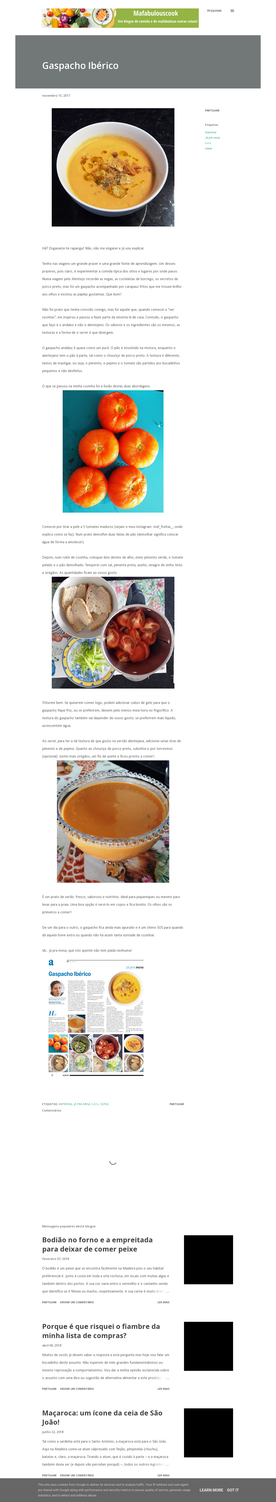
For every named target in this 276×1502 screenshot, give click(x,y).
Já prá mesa (212, 137)
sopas (208, 148)
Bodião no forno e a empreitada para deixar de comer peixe (97, 1244)
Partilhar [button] (212, 110)
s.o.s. (208, 143)
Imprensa (210, 132)
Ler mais (163, 1302)
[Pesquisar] (214, 10)
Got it (233, 1490)
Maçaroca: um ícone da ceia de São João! (102, 1417)
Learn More (211, 1490)
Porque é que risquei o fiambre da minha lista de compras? (101, 1331)
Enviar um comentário (77, 1302)
